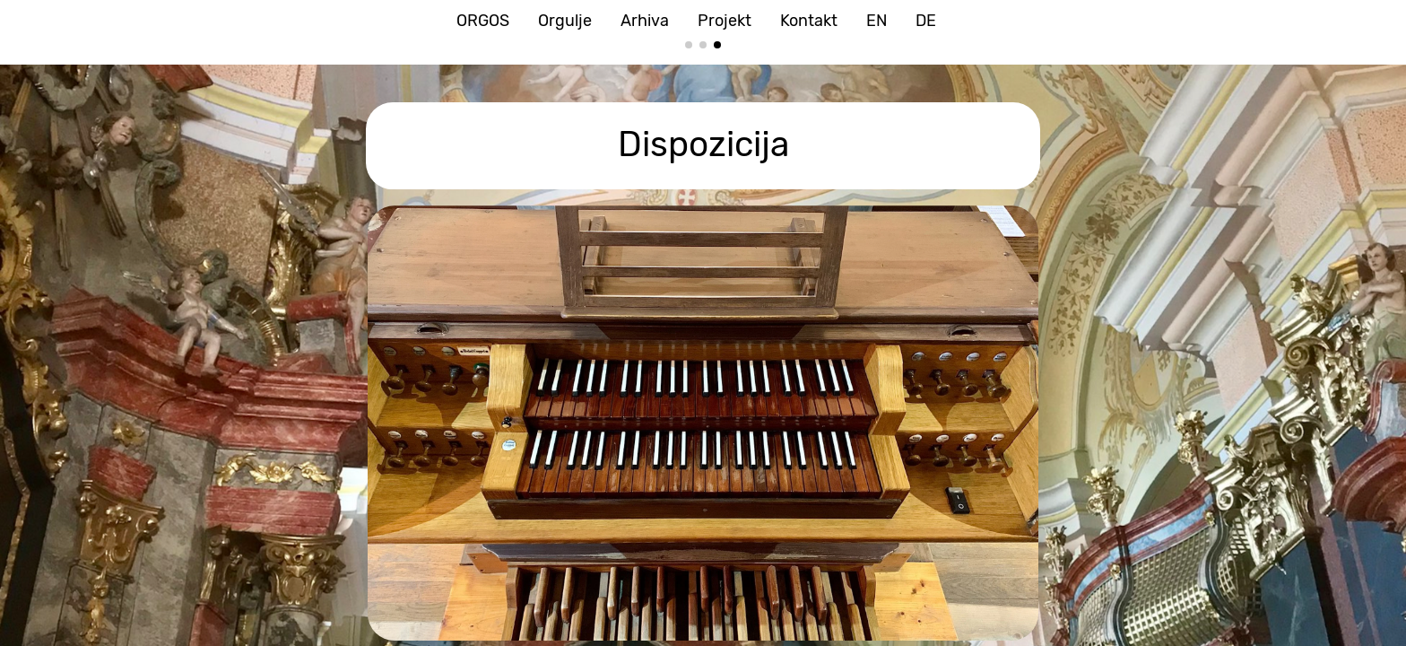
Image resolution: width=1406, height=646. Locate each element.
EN (876, 21)
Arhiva (645, 21)
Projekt (724, 21)
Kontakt (809, 21)
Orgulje (565, 21)
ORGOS (482, 21)
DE (926, 21)
